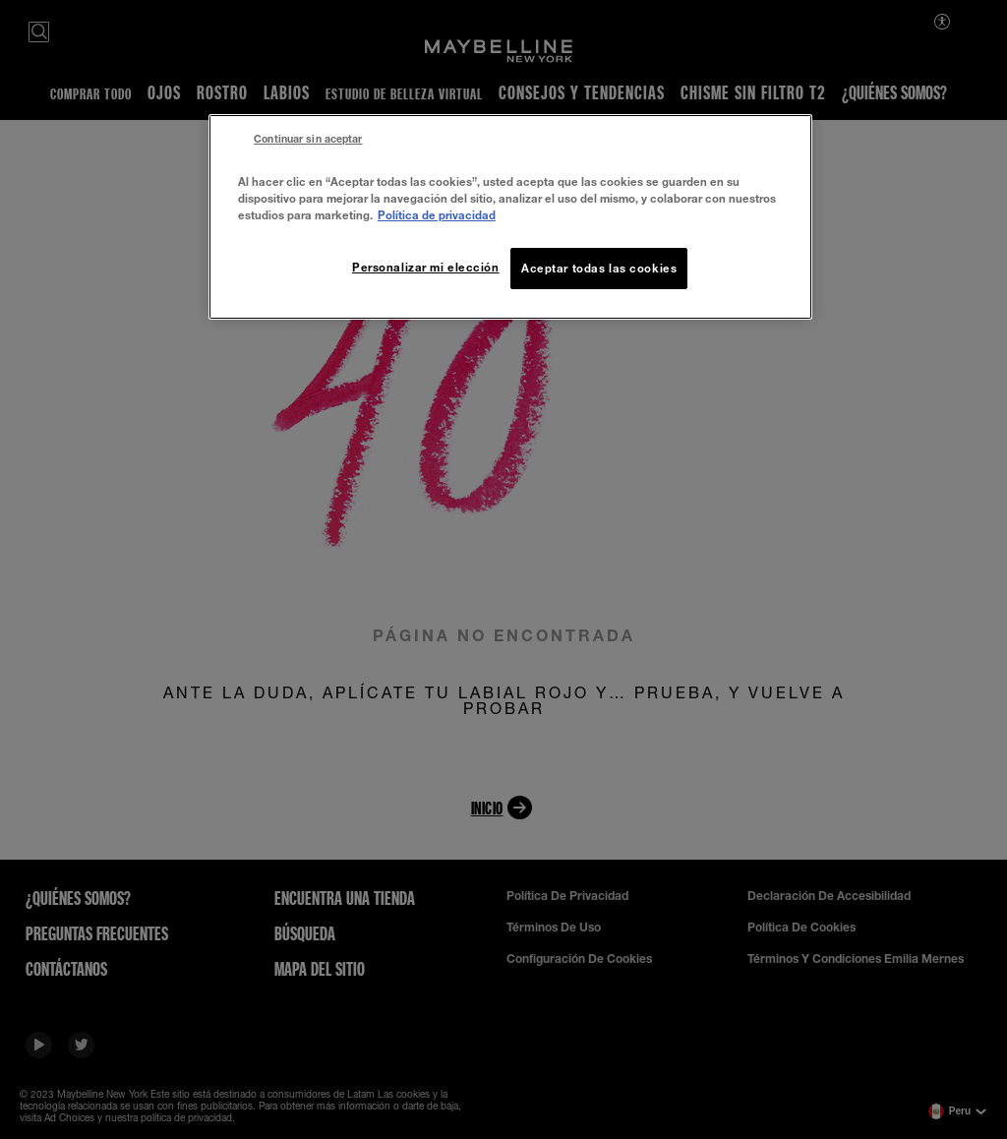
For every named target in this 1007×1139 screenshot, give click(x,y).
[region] (510, 217)
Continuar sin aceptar (308, 139)
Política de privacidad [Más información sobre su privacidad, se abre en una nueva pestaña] (437, 215)
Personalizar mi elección (426, 267)
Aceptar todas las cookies (599, 268)
